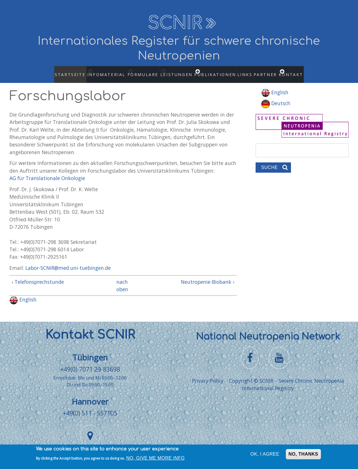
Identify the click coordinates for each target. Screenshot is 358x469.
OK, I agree (264, 456)
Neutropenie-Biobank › (207, 276)
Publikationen (219, 71)
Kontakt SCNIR (90, 329)
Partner (268, 71)
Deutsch (275, 97)
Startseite (61, 71)
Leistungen (178, 71)
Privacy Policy (207, 375)
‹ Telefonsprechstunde (38, 276)
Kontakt (299, 71)
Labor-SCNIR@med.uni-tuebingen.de (68, 262)
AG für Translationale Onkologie (47, 172)
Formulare (141, 71)
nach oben (120, 280)
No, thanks (303, 456)
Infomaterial (101, 71)
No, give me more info (155, 459)
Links (246, 71)
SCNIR (175, 23)
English (23, 294)
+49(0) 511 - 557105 (90, 407)
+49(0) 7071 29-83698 (90, 363)
